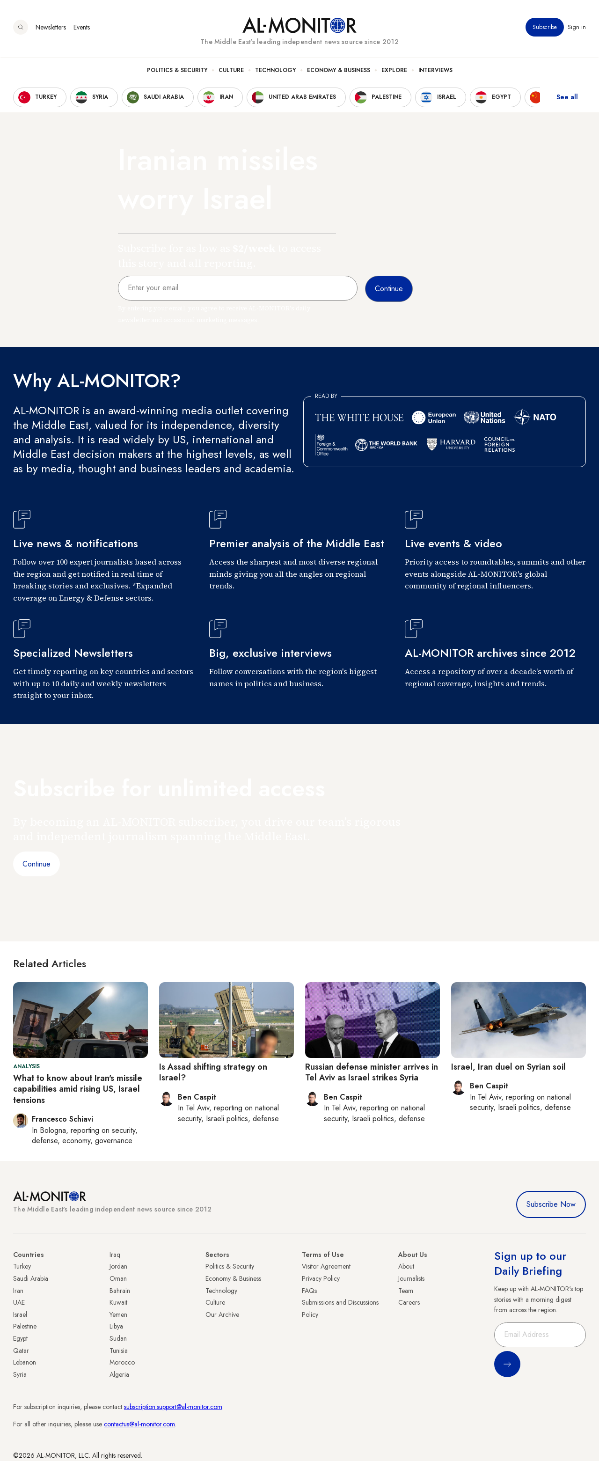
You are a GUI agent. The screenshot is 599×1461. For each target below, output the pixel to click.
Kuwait (118, 1302)
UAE (19, 1302)
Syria (20, 1374)
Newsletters (51, 27)
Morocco (122, 1362)
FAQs (309, 1290)
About (406, 1266)
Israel (20, 1314)
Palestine (25, 1326)
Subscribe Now (551, 1204)
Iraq (115, 1254)
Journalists (411, 1278)
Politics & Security (177, 70)
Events (81, 27)
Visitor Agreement (326, 1266)
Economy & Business (338, 70)
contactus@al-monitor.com (139, 1424)
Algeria (119, 1374)
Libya (116, 1326)
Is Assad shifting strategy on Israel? (213, 1072)
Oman (118, 1278)
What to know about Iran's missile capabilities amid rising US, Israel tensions (77, 1089)
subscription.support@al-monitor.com (173, 1406)
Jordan (118, 1266)
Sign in (577, 27)
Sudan (118, 1338)
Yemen (118, 1314)
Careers (409, 1302)
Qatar (21, 1350)
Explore (394, 70)
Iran (18, 1290)
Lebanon (24, 1362)
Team (405, 1290)
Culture (231, 70)
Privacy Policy (321, 1278)
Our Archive (222, 1314)
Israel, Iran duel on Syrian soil (508, 1067)
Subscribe (545, 27)
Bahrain (120, 1290)
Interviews (435, 70)
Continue (36, 864)
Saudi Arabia (30, 1278)
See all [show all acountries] (567, 98)
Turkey (22, 1266)
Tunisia (119, 1350)
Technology (275, 70)
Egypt (20, 1338)
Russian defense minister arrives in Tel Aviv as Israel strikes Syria (371, 1072)
